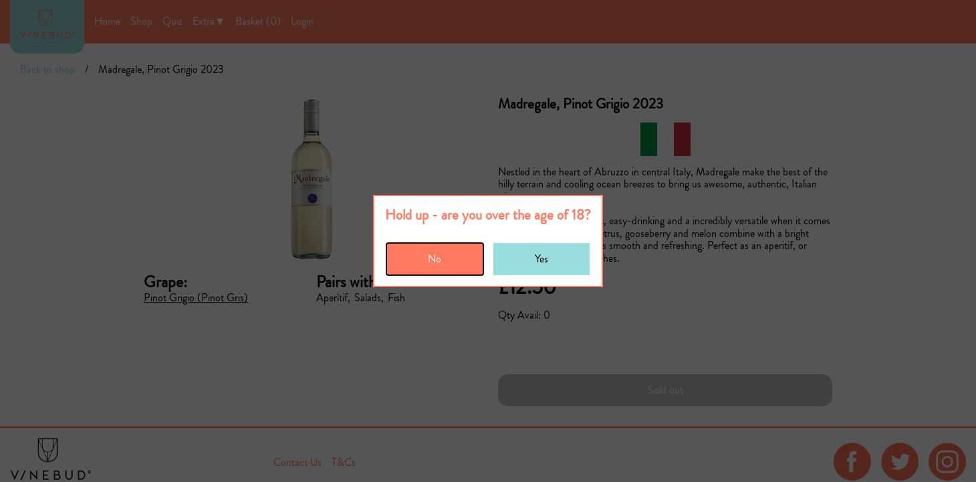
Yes (541, 258)
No (434, 258)
